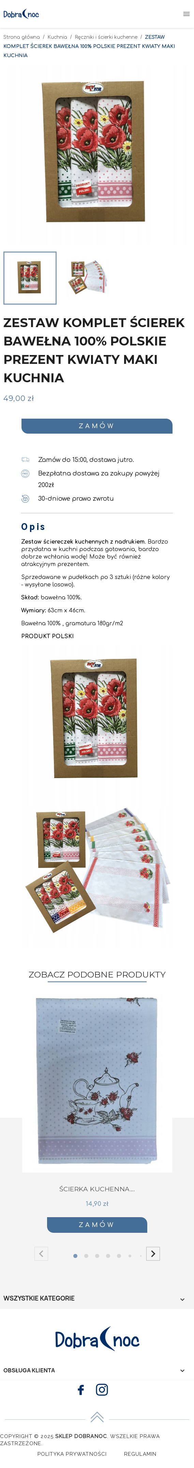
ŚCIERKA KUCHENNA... (97, 1189)
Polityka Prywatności (72, 1454)
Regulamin (140, 1454)
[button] (153, 1254)
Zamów (97, 426)
